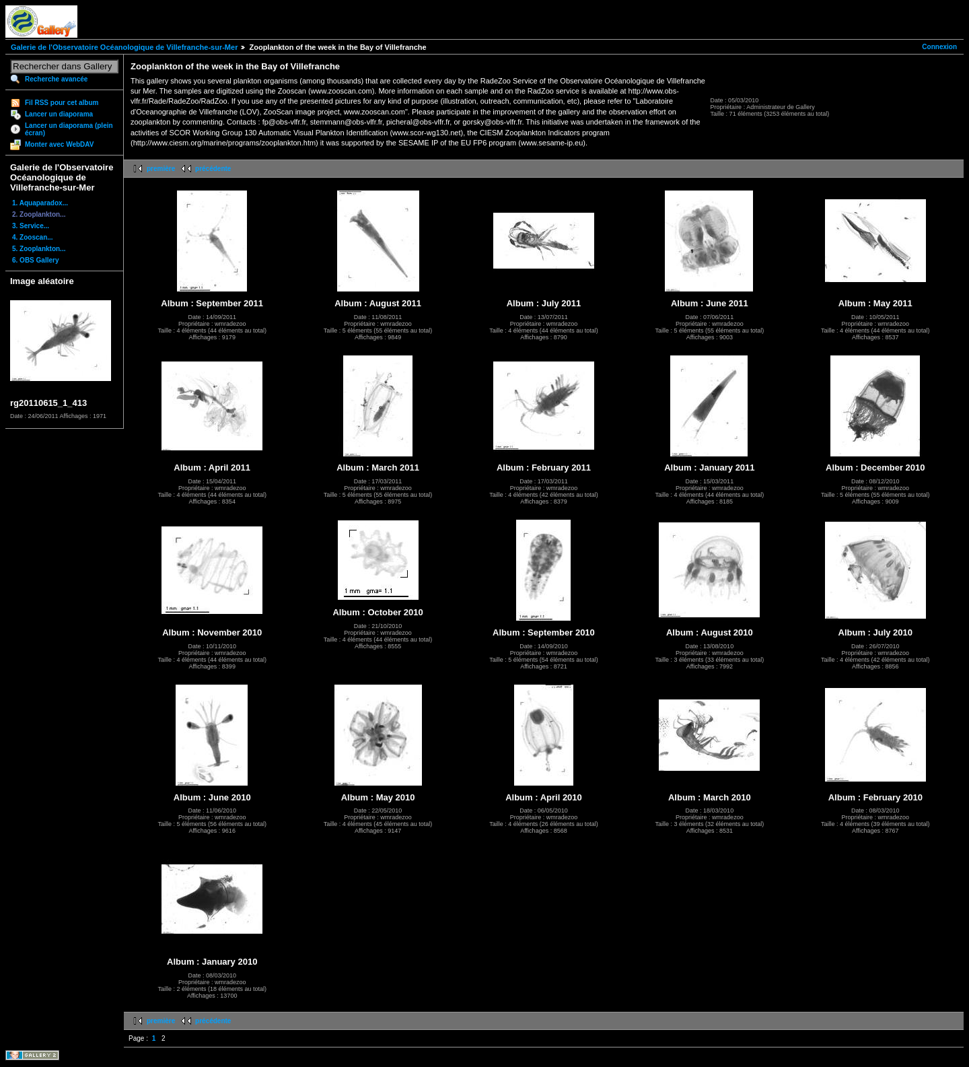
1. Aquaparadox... (40, 203)
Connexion (939, 46)
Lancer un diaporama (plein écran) (69, 129)
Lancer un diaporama (59, 114)
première (161, 168)
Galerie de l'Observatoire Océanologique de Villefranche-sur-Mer (124, 47)
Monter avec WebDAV (59, 144)
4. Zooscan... (32, 237)
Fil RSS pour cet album (61, 102)
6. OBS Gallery (35, 260)
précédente (213, 168)
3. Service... (30, 226)
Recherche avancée (56, 79)
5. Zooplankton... (38, 248)
